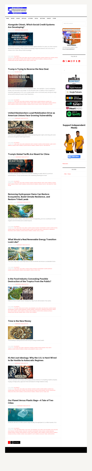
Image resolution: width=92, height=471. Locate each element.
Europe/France (33, 104)
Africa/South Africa (23, 319)
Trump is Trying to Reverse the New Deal (30, 71)
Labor (32, 106)
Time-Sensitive (45, 107)
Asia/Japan (24, 58)
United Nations (51, 447)
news (43, 191)
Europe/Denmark (22, 320)
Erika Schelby (42, 444)
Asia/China (19, 58)
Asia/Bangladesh (21, 443)
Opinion (20, 61)
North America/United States (36, 322)
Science (34, 239)
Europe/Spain (19, 237)
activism (16, 319)
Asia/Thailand (54, 443)
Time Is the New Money (22, 331)
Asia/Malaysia (44, 319)
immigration (52, 404)
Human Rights (45, 237)
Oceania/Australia (47, 59)
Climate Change (31, 236)
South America (33, 323)
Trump (50, 107)
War (48, 405)
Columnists (16, 57)
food (47, 358)
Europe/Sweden (26, 237)
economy (38, 58)
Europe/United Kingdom (20, 106)
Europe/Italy (47, 58)
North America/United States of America (33, 59)
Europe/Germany (41, 104)
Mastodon (65, 164)
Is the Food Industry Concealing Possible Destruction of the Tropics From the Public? (29, 290)
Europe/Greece (43, 402)
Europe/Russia (11, 106)
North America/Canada (17, 59)
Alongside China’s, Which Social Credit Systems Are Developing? (31, 26)
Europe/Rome (11, 404)
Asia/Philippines (47, 443)
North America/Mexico (50, 106)
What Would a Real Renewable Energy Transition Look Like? (32, 249)
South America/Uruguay (38, 447)
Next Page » (16, 456)
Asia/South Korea (31, 58)
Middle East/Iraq (12, 405)
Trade (54, 192)
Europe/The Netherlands (36, 237)
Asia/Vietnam (28, 402)
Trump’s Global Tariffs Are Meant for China (30, 161)
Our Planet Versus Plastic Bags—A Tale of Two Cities (32, 415)
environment (43, 236)
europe (42, 58)
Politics (24, 61)
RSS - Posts (67, 175)
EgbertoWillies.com (17, 10)
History (28, 106)
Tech (35, 61)
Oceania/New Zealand (13, 61)
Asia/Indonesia (32, 319)
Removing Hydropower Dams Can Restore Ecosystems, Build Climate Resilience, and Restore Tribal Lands (30, 205)
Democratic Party (29, 150)
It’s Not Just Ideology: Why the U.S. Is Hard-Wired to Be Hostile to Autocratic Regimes (32, 371)
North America (13, 322)
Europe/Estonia (53, 236)
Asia (15, 58)
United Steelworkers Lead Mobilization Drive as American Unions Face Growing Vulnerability (32, 119)
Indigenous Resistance (47, 320)
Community (26, 358)
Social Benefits (26, 278)
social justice (30, 61)
